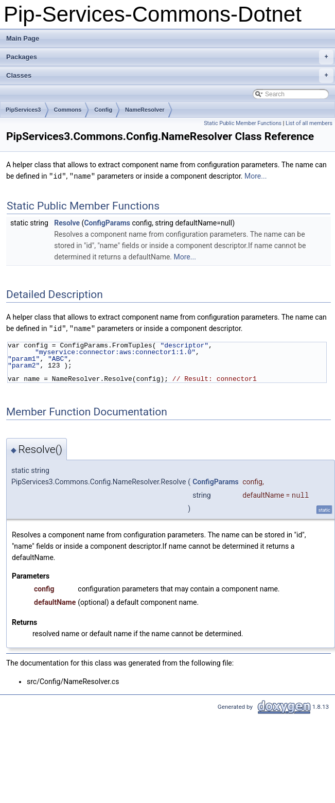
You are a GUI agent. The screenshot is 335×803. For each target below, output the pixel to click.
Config (103, 110)
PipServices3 (23, 110)
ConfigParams (107, 222)
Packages (169, 57)
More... (255, 176)
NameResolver (144, 110)
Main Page (22, 38)
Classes (169, 75)
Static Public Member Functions (242, 123)
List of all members (309, 123)
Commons (68, 110)
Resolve (67, 222)
